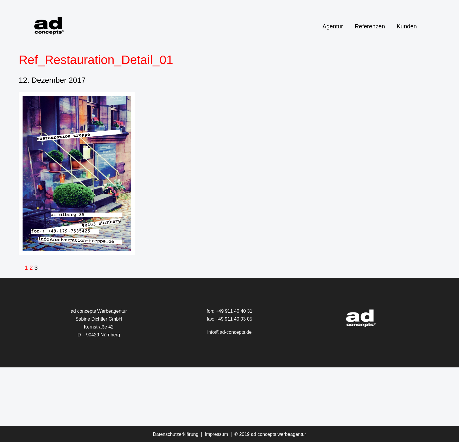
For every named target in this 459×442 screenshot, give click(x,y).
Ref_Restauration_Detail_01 (96, 60)
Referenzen (370, 26)
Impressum (216, 434)
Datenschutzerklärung (175, 434)
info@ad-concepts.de (229, 332)
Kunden (407, 26)
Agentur (333, 26)
